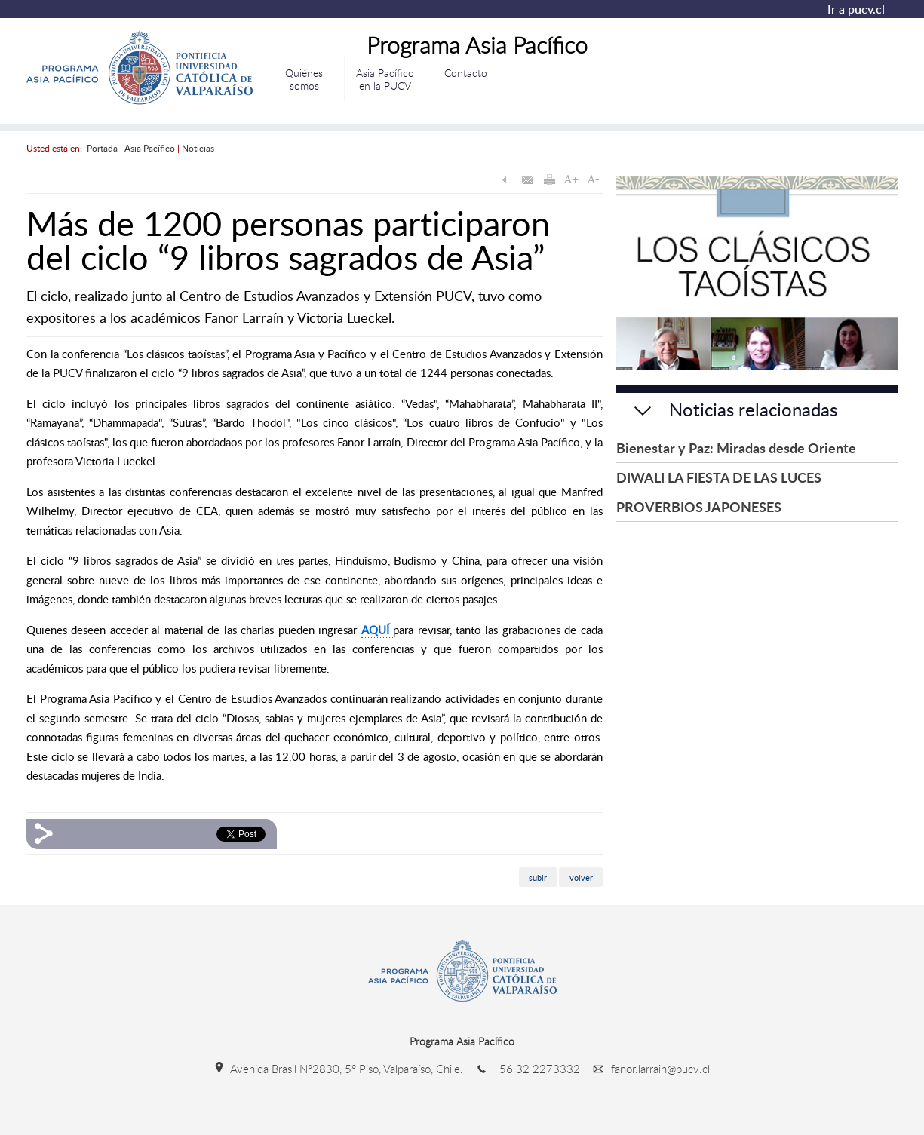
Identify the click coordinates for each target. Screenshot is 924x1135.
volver (581, 876)
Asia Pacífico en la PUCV (385, 79)
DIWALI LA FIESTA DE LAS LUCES (718, 477)
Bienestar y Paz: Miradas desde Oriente (736, 447)
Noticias (198, 148)
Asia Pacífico (149, 148)
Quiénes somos (304, 79)
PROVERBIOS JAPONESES (698, 506)
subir (538, 876)
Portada (102, 148)
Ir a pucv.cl (856, 9)
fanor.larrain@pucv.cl (646, 1068)
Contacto (465, 73)
